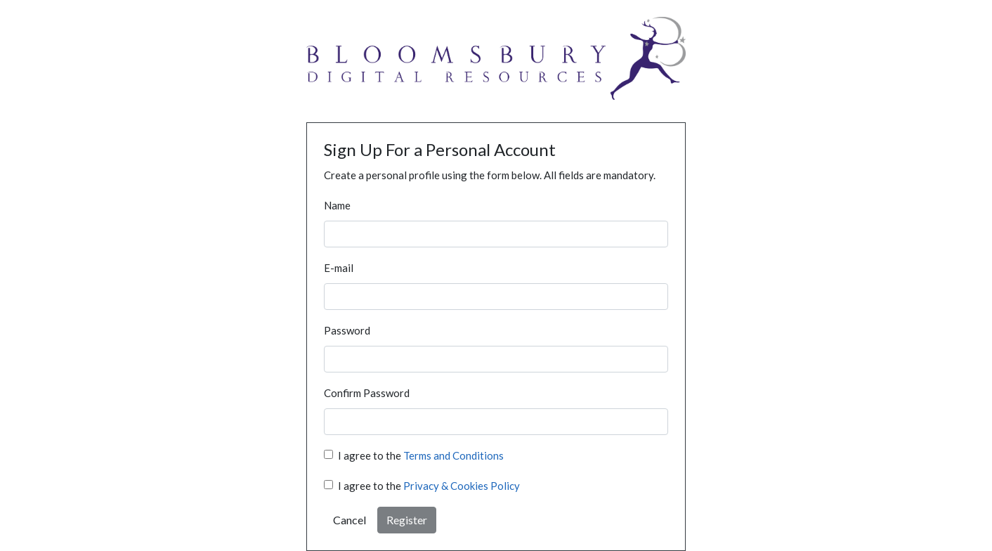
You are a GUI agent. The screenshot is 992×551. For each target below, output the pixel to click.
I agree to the (421, 455)
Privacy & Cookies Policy (461, 485)
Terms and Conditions (453, 455)
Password (347, 330)
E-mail (338, 267)
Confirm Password (367, 393)
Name (337, 205)
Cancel (349, 519)
